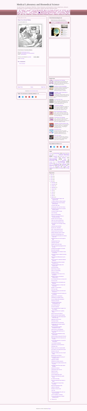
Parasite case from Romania (56, 218)
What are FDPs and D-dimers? (57, 313)
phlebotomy (51, 165)
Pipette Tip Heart (54, 371)
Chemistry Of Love (54, 372)
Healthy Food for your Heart (56, 244)
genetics (64, 157)
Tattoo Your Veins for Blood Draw (57, 220)
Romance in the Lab (55, 351)
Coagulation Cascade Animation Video (61, 123)
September (54, 187)
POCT (64, 165)
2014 (52, 179)
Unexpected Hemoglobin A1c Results (58, 248)
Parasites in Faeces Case (56, 388)
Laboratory (64, 160)
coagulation (55, 156)
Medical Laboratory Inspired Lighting (58, 315)
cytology (61, 156)
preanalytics (57, 166)
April (52, 195)
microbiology (61, 162)
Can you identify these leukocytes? (57, 299)
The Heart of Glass (54, 320)
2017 (52, 174)
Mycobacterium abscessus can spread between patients (58, 209)
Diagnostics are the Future (56, 319)
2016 (52, 176)
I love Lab (53, 390)
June (53, 192)
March (53, 197)
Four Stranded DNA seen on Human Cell (58, 279)
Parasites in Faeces (55, 272)
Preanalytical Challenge (58, 105)
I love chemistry (54, 212)
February (53, 399)
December (54, 182)
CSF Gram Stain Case (58, 99)
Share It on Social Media (55, 270)
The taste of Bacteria (55, 306)
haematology (53, 159)
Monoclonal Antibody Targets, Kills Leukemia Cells (57, 199)
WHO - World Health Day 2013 (57, 229)
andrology (51, 153)
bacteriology (56, 153)
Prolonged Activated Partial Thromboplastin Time (56, 303)
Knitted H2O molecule (55, 368)
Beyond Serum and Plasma (56, 355)
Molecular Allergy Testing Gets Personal (58, 336)
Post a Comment (22, 63)
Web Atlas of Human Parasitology (60, 86)
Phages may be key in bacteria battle (58, 347)
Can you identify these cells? (56, 374)
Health (65, 159)
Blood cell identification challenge (60, 111)
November (54, 184)
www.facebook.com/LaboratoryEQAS (28, 53)
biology (63, 153)
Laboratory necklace (55, 359)
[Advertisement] (32, 75)
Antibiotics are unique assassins (57, 361)
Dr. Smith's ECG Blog (55, 378)
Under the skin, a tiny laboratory (57, 329)
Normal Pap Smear (57, 129)
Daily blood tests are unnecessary (57, 322)
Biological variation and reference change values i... (57, 277)
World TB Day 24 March (55, 268)
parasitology (56, 164)
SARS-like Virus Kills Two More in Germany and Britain (57, 217)
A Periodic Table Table (55, 205)
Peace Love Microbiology (56, 214)
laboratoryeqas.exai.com (25, 52)
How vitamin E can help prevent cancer (58, 349)
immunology (52, 160)
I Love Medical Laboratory (56, 343)
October (53, 185)
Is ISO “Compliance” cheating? (57, 394)
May (52, 193)
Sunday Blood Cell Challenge (59, 80)
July (52, 190)
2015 (52, 177)
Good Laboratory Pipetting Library (57, 221)
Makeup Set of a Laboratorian (56, 295)
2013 (52, 181)
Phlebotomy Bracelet (55, 300)
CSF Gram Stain (54, 289)
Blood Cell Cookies (57, 135)
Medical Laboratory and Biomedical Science (38, 4)
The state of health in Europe (56, 211)
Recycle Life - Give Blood (56, 227)
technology (22, 58)
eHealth (50, 157)
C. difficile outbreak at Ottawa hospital (58, 201)
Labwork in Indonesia (55, 387)
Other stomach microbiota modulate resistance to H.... (57, 263)
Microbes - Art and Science (56, 287)
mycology (51, 163)
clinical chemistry (64, 155)
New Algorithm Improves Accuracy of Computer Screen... (58, 357)
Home (32, 87)
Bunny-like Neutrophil (55, 250)
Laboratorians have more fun (56, 369)
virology (67, 167)
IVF (58, 160)
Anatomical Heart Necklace (56, 226)
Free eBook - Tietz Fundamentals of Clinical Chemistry (60, 93)
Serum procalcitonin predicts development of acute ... (56, 327)
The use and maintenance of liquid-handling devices (57, 397)
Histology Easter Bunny (55, 241)
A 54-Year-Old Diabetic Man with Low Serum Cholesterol (58, 392)
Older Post (43, 87)
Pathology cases (54, 346)
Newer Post (20, 87)
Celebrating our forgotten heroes (57, 297)
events (55, 157)
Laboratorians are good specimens (57, 344)
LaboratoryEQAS (23, 54)
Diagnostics (66, 156)
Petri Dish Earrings (54, 267)
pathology (64, 164)
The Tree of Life (54, 280)
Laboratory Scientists (55, 242)
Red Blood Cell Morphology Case (57, 234)
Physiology (59, 165)
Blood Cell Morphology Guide (56, 385)
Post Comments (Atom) (34, 90)
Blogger (49, 408)
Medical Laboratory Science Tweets (57, 232)
